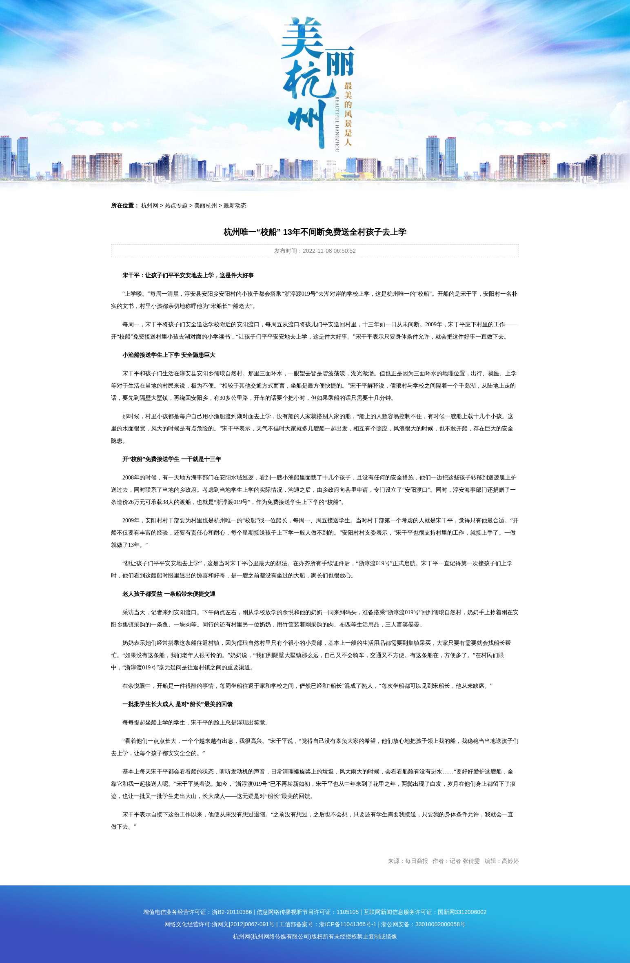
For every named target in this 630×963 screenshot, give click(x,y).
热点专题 (176, 205)
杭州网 (149, 205)
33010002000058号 (440, 924)
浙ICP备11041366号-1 (347, 924)
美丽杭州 (205, 205)
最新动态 (235, 205)
